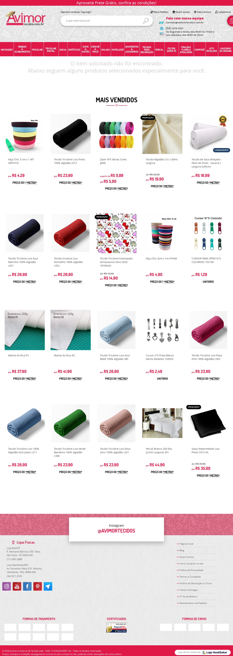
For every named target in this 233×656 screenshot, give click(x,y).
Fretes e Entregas (189, 590)
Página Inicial (186, 543)
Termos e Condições (190, 576)
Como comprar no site (191, 563)
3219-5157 (174, 28)
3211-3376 (14, 576)
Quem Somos (187, 557)
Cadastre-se (224, 12)
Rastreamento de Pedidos (193, 603)
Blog (182, 550)
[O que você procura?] (145, 20)
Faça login (86, 12)
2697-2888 (14, 559)
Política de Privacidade (191, 570)
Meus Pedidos (160, 12)
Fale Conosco (204, 12)
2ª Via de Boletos (188, 596)
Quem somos (183, 12)
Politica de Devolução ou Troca (196, 583)
